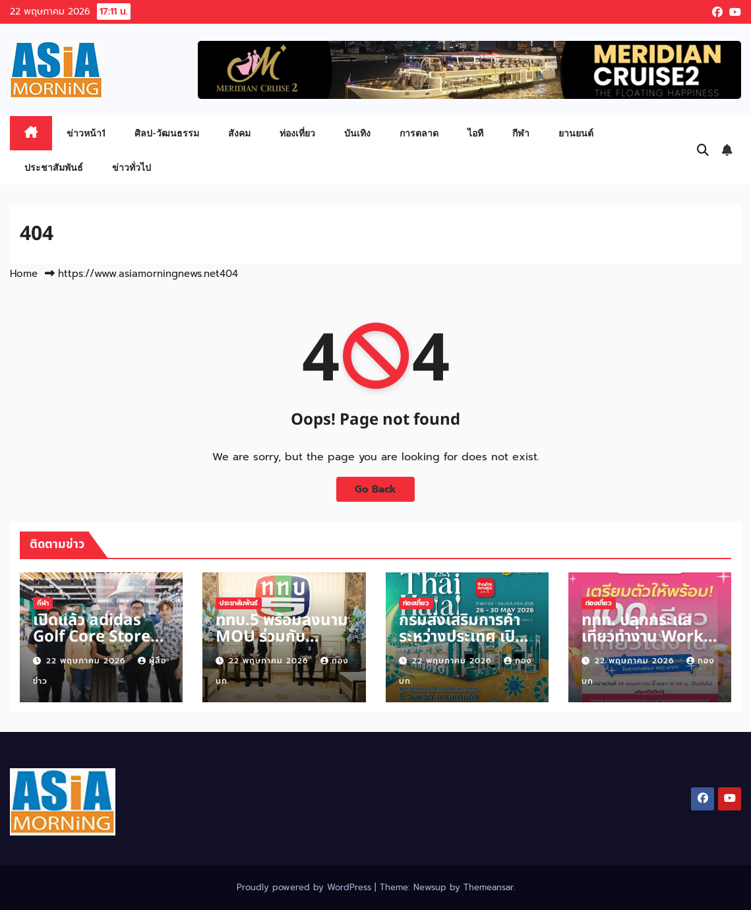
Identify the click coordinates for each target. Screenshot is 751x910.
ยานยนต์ (575, 132)
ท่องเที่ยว (297, 132)
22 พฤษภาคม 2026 (87, 661)
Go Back (375, 489)
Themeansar (489, 887)
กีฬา (520, 132)
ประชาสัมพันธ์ (53, 167)
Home (24, 273)
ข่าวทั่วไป (131, 167)
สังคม (239, 132)
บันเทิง (357, 132)
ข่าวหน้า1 (86, 132)
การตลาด (419, 132)
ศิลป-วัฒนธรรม (167, 132)
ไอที (475, 132)
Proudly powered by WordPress (306, 887)
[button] (703, 150)
